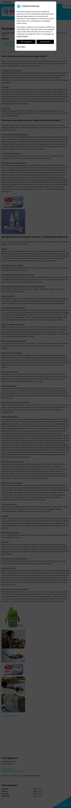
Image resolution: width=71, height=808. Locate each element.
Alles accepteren (26, 42)
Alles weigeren (45, 42)
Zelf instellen (21, 47)
